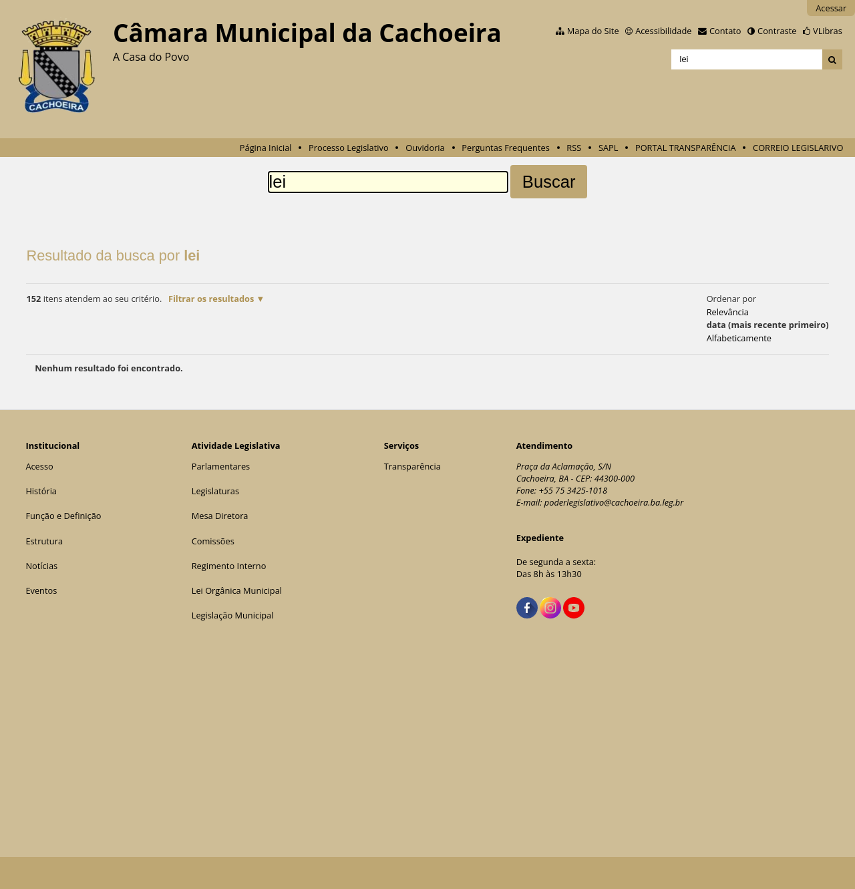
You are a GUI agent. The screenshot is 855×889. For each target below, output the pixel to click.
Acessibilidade (663, 31)
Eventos (41, 590)
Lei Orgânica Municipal (237, 590)
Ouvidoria (425, 148)
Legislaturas (215, 491)
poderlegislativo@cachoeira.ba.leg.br (614, 502)
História (41, 491)
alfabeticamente (739, 338)
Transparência (412, 466)
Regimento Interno (229, 566)
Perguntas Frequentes (505, 148)
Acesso (39, 466)
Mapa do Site (593, 31)
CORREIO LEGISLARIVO (798, 148)
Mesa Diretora (220, 516)
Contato (725, 31)
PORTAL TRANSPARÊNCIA (685, 148)
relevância (728, 312)
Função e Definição (63, 516)
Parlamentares (221, 466)
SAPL (608, 148)
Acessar (831, 8)
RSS (573, 148)
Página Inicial (266, 148)
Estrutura (44, 541)
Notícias (41, 566)
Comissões (213, 541)
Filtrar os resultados (211, 299)
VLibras (827, 31)
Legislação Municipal (233, 615)
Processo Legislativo (349, 148)
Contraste (776, 31)
